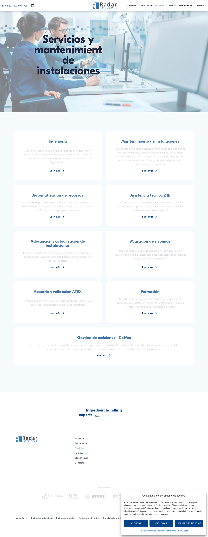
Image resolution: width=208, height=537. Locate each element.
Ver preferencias (189, 523)
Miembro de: (104, 487)
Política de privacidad (166, 531)
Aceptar (136, 523)
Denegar (161, 523)
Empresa (131, 5)
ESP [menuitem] (4, 6)
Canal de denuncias (113, 518)
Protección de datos (89, 518)
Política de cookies (148, 531)
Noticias (172, 5)
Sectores (146, 5)
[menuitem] (4, 6)
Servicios (159, 5)
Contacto (200, 5)
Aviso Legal (183, 531)
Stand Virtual (185, 5)
